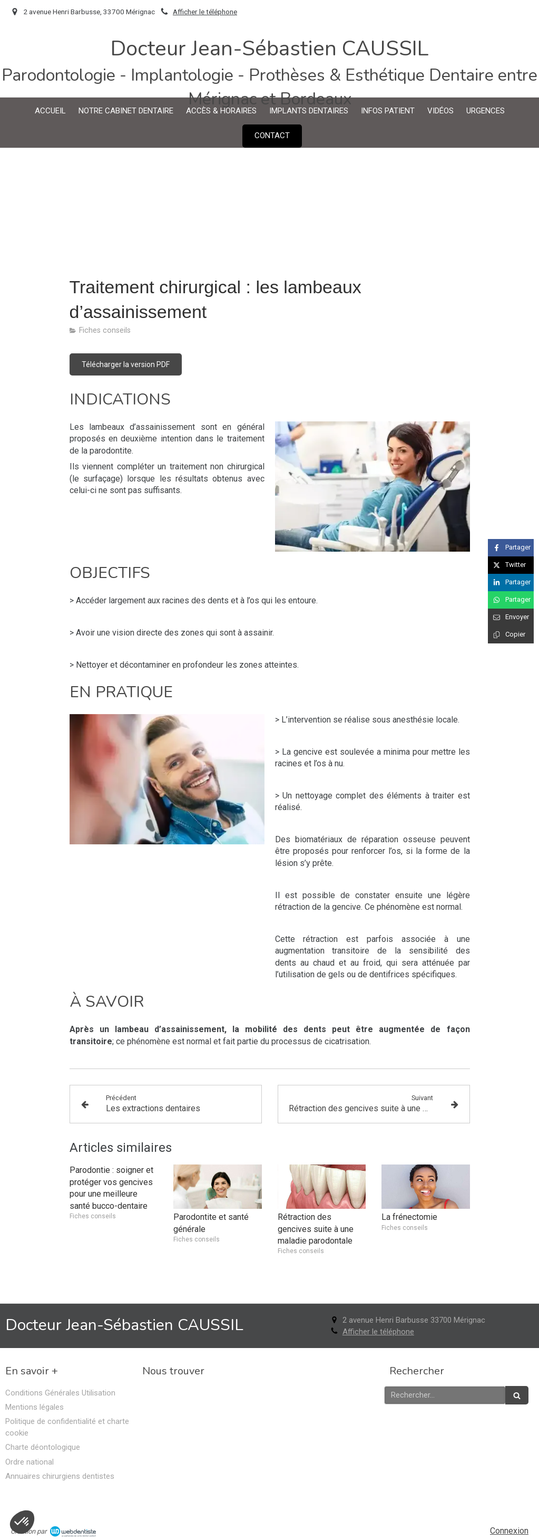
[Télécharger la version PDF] (126, 364)
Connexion (509, 1531)
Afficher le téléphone (205, 11)
